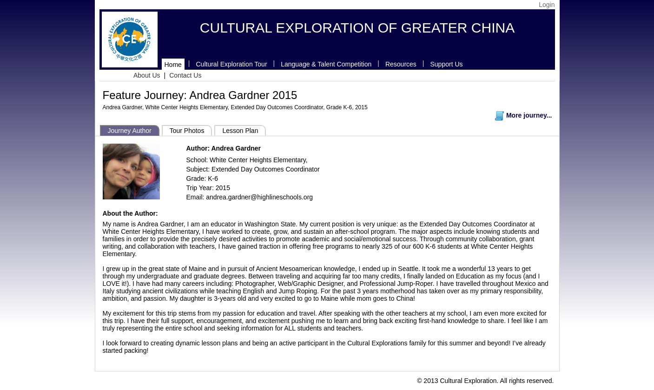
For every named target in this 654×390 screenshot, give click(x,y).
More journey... (523, 115)
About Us (146, 75)
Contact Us (185, 75)
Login (547, 4)
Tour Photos (187, 130)
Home (173, 64)
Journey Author (130, 130)
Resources (400, 64)
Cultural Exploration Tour (231, 64)
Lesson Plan (240, 130)
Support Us (446, 64)
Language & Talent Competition (326, 64)
